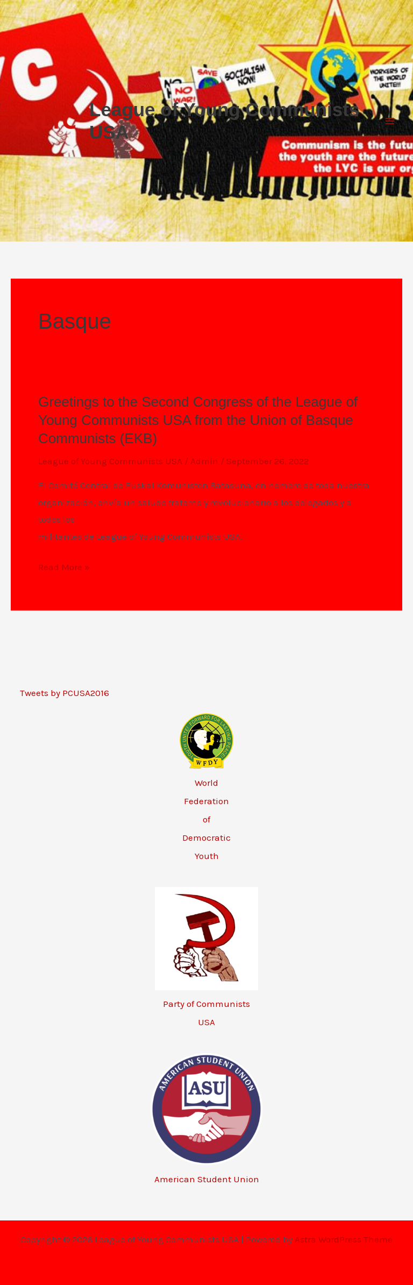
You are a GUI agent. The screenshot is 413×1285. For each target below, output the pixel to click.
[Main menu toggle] (390, 121)
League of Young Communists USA (110, 461)
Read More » (64, 567)
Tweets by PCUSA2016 (64, 692)
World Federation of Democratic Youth (206, 819)
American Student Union (206, 1179)
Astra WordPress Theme (344, 1239)
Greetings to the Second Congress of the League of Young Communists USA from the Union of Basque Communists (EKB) (198, 420)
